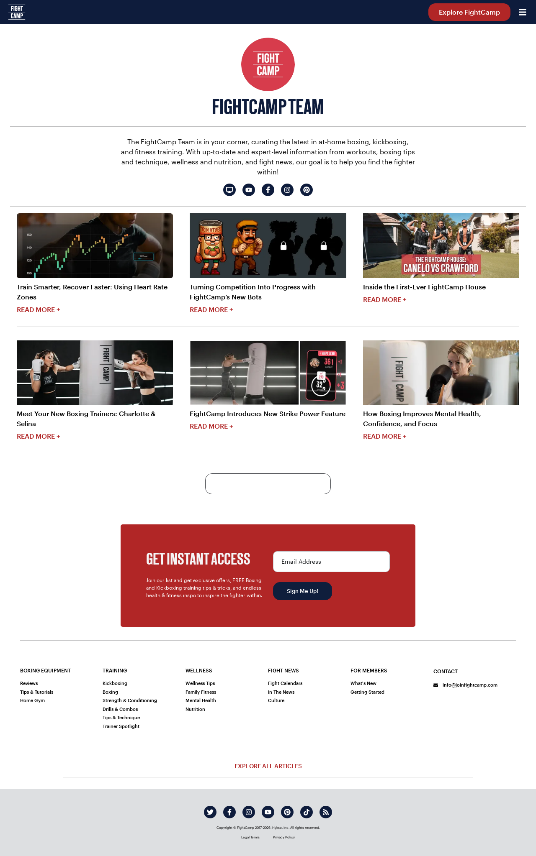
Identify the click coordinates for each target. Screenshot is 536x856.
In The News (281, 692)
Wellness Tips (200, 683)
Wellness (199, 670)
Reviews (29, 683)
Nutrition (195, 709)
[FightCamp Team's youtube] (248, 190)
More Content (268, 484)
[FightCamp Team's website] (229, 190)
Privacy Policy (284, 837)
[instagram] (248, 812)
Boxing (110, 692)
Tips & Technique (121, 717)
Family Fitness (201, 692)
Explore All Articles (268, 765)
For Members (368, 670)
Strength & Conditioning (130, 700)
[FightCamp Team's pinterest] (306, 190)
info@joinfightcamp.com (465, 684)
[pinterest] (287, 812)
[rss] (326, 812)
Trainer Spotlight (121, 726)
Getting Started (367, 692)
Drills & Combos (120, 709)
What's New (363, 683)
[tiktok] (306, 812)
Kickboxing (115, 683)
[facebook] (229, 812)
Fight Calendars (285, 683)
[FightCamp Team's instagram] (287, 190)
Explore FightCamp (469, 12)
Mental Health (201, 700)
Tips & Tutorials (36, 692)
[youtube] (268, 812)
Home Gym (32, 700)
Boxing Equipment (45, 670)
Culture (276, 700)
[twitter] (210, 812)
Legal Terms (250, 837)
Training (115, 670)
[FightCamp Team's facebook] (268, 190)
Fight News (283, 670)
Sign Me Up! (302, 591)
